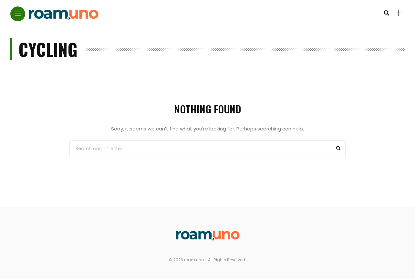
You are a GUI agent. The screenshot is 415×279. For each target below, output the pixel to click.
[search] (386, 13)
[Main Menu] (18, 14)
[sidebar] (398, 13)
